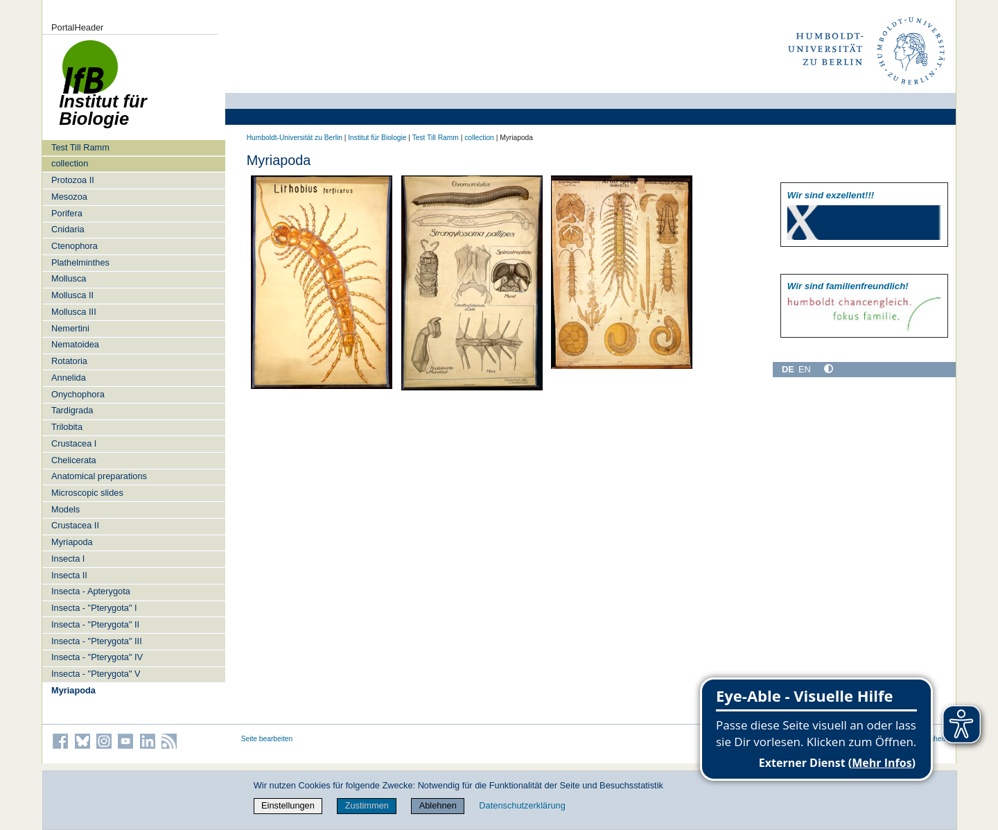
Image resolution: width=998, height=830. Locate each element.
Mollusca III (73, 311)
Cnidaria (68, 229)
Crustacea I (73, 443)
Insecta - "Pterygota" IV (97, 657)
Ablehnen (438, 805)
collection (69, 163)
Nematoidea (75, 344)
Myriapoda (72, 542)
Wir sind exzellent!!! (830, 195)
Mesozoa (69, 196)
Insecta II (69, 575)
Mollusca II (72, 295)
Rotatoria (69, 361)
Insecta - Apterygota (90, 591)
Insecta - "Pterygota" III (96, 641)
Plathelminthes (80, 262)
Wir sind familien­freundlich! (848, 286)
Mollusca (69, 278)
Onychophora (78, 394)
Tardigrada (72, 410)
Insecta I (68, 558)
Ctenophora (74, 246)
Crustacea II (75, 525)
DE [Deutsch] (788, 369)
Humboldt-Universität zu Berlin (294, 137)
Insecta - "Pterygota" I (94, 608)
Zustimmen (367, 805)
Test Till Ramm (80, 147)
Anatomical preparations (99, 476)
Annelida (68, 377)
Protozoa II (72, 180)
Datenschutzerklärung (522, 805)
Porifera (66, 213)
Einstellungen (288, 805)
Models (65, 509)
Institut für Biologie (377, 137)
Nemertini (70, 328)
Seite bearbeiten (267, 739)
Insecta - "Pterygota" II (95, 624)
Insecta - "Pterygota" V (96, 673)
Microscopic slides (87, 492)
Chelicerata (73, 460)
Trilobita (66, 427)
